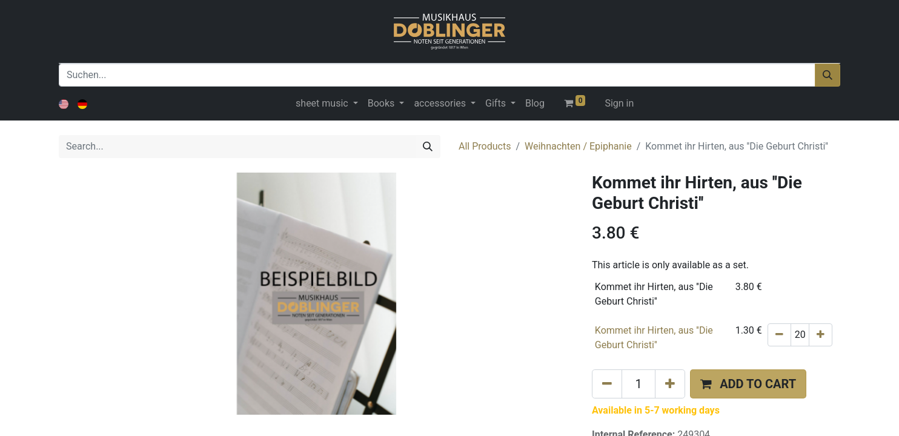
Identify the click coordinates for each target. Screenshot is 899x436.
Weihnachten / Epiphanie (578, 146)
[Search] (427, 146)
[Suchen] (827, 75)
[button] (748, 383)
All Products (485, 146)
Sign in (619, 103)
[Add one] (820, 334)
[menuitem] (534, 103)
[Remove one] (779, 334)
